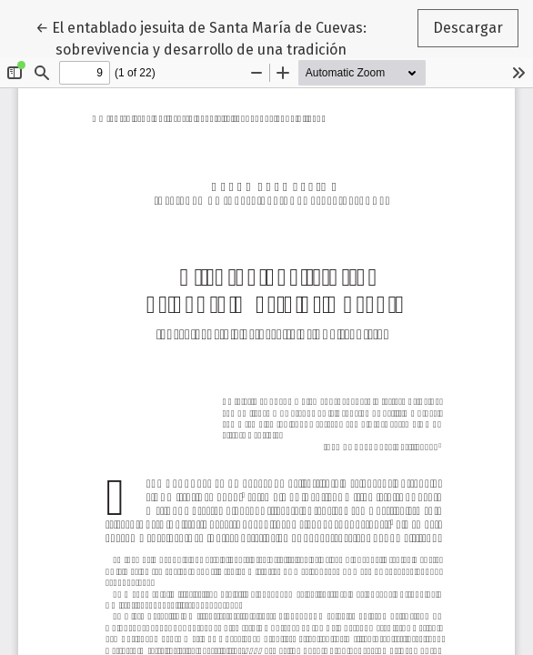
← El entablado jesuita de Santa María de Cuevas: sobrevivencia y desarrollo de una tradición (201, 37)
